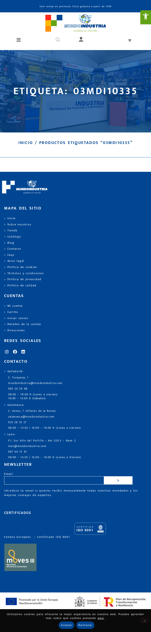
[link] (145, 17)
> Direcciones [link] (14, 330)
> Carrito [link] (11, 312)
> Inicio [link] (10, 218)
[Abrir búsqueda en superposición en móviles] (58, 40)
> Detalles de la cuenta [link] (22, 324)
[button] (19, 40)
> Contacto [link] (12, 248)
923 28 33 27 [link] (17, 422)
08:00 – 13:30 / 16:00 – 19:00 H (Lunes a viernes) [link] (44, 428)
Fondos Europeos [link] (18, 537)
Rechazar (85, 625)
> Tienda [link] (10, 230)
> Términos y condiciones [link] (24, 273)
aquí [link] (101, 618)
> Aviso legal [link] (14, 261)
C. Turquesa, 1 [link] (18, 378)
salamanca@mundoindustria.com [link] (31, 417)
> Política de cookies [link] (20, 267)
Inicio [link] (25, 142)
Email (8, 474)
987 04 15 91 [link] (17, 452)
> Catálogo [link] (12, 236)
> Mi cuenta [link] (13, 305)
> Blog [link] (9, 242)
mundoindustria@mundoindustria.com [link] (35, 383)
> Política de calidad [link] (20, 285)
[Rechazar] (144, 620)
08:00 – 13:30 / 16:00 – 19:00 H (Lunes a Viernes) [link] (44, 457)
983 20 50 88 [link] (18, 389)
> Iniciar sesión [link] (16, 318)
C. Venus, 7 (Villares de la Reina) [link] (32, 411)
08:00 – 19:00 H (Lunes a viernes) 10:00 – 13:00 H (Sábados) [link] (33, 396)
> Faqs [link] (9, 255)
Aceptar (66, 625)
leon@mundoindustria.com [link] (27, 446)
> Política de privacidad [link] (22, 279)
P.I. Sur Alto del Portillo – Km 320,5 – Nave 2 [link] (42, 441)
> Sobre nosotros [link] (17, 224)
